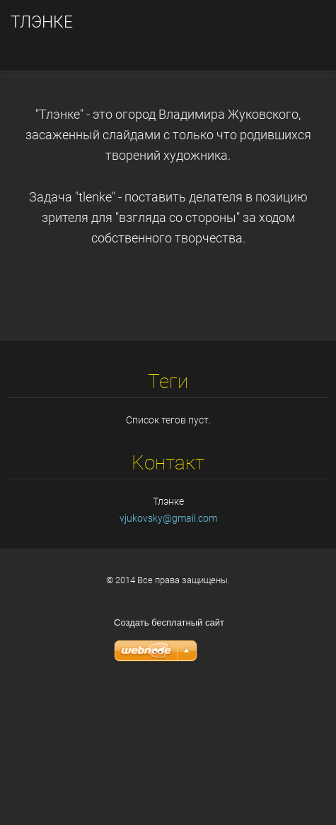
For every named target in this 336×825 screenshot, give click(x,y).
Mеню (297, 32)
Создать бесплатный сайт (169, 756)
